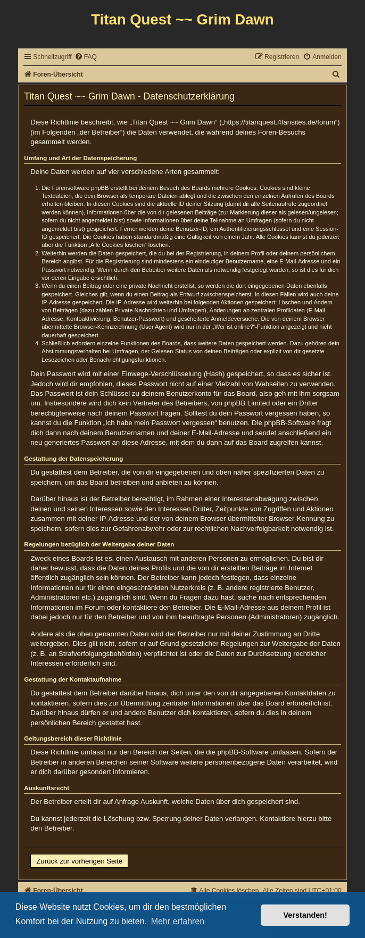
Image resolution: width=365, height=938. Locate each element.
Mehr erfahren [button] (178, 921)
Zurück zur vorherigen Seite (79, 861)
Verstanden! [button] (305, 915)
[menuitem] (85, 57)
